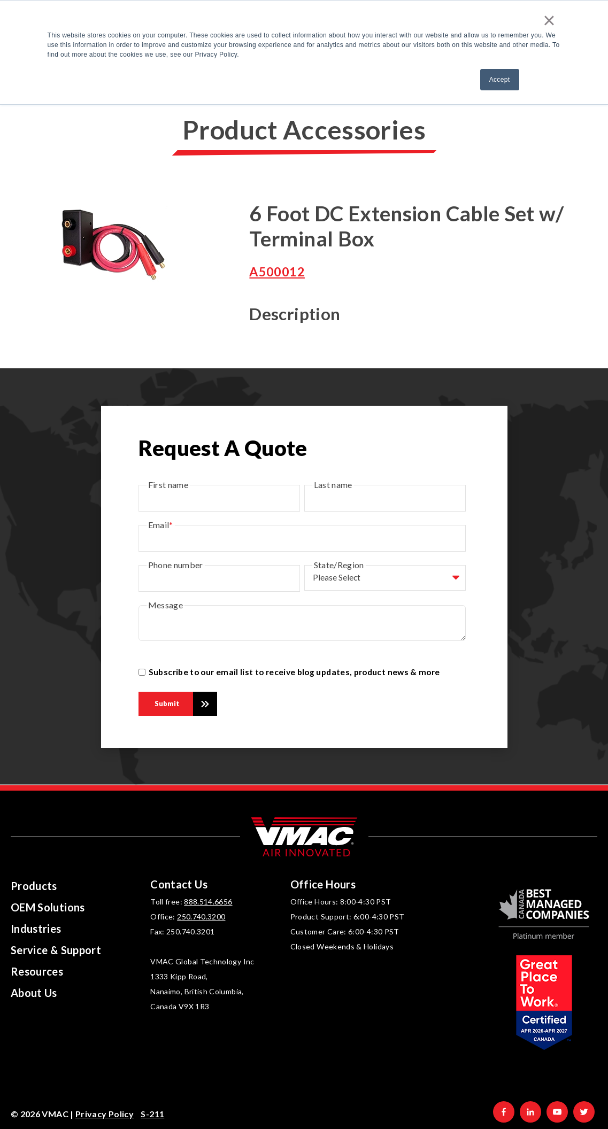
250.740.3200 (201, 916)
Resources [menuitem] (37, 971)
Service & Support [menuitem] (56, 950)
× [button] (549, 20)
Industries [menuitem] (36, 928)
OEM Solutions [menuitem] (48, 907)
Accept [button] (499, 79)
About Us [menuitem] (34, 992)
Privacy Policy (104, 1114)
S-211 (152, 1114)
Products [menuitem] (34, 885)
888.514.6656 (208, 901)
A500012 (277, 271)
